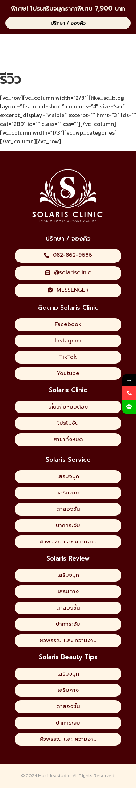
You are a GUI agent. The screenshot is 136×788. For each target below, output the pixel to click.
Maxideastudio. (54, 775)
